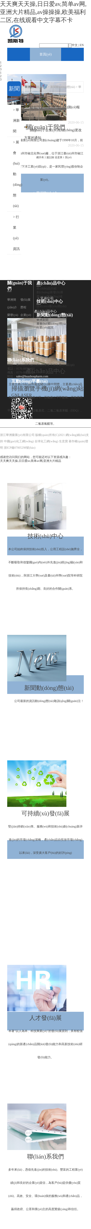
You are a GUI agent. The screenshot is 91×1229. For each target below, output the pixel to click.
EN (82, 45)
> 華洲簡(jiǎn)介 (46, 193)
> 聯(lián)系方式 (45, 1222)
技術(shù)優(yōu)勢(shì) (51, 306)
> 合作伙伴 (45, 259)
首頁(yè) (45, 54)
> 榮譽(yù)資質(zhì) (45, 219)
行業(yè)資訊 (44, 327)
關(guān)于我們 (45, 67)
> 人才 (45, 905)
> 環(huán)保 (45, 866)
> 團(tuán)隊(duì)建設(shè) (45, 272)
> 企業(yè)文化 (45, 245)
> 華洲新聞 (49, 714)
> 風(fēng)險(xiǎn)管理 (45, 945)
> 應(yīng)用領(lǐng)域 (45, 463)
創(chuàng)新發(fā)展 (49, 292)
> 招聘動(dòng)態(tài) (45, 1070)
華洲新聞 (42, 319)
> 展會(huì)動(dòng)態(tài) (48, 727)
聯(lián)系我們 (45, 1097)
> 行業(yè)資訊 (49, 740)
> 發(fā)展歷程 (45, 206)
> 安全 (45, 892)
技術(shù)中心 (45, 476)
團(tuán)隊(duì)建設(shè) (26, 338)
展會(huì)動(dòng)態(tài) (51, 323)
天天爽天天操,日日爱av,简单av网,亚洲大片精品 (30, 460)
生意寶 (63, 441)
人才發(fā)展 (45, 958)
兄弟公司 (13, 353)
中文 (75, 45)
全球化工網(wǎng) (46, 441)
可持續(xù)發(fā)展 (45, 753)
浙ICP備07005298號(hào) (19, 447)
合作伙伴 (13, 330)
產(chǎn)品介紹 (46, 288)
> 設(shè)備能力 (45, 615)
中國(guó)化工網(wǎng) (19, 441)
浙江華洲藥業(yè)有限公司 (17, 435)
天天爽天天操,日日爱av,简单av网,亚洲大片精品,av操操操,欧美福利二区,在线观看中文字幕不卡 (43, 12)
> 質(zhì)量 (45, 879)
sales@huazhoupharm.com (32, 376)
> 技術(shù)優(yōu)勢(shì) (45, 602)
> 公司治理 (45, 932)
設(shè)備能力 (45, 310)
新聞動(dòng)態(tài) (45, 628)
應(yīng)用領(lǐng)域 (49, 296)
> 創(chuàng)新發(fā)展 (45, 450)
